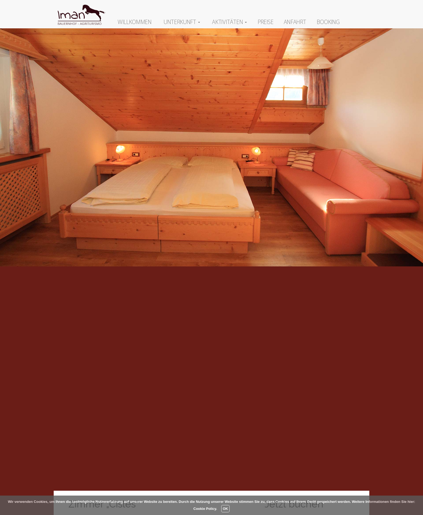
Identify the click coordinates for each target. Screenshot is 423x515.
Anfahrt (295, 22)
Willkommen (134, 22)
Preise (266, 22)
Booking (328, 22)
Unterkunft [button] (181, 22)
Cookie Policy (204, 509)
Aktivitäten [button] (229, 22)
